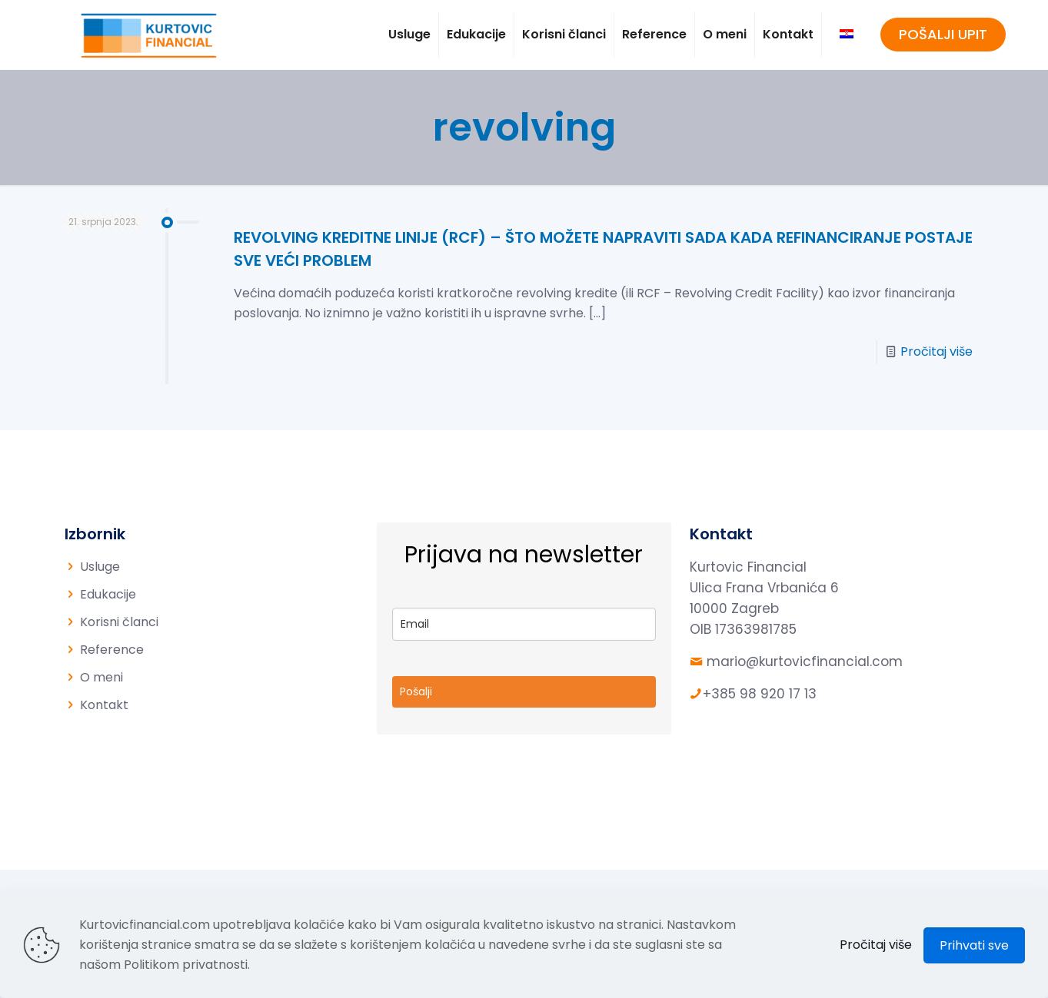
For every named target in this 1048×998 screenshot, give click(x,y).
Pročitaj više (936, 351)
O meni (101, 677)
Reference (112, 649)
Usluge (100, 566)
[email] (524, 624)
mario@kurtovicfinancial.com (805, 661)
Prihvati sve (974, 945)
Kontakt (104, 705)
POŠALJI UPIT (943, 34)
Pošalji (416, 691)
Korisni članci (119, 622)
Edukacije (108, 594)
